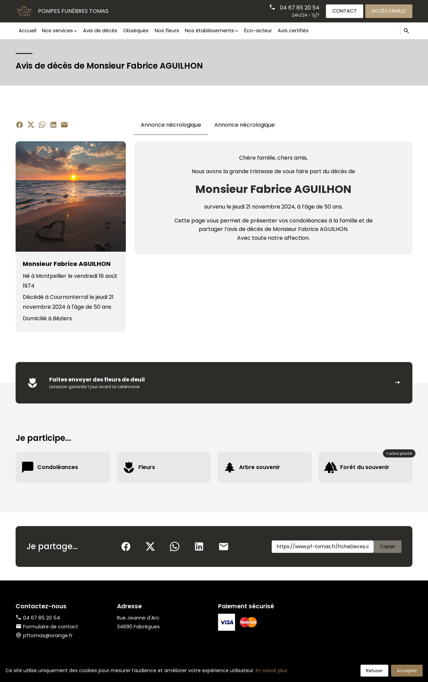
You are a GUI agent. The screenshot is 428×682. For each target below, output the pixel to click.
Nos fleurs (167, 30)
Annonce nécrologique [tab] (171, 125)
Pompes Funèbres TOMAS (73, 11)
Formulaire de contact (47, 626)
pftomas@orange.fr (48, 635)
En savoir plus (271, 670)
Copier (387, 546)
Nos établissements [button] (209, 30)
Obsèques (136, 30)
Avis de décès (100, 30)
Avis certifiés (293, 30)
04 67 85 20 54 (299, 8)
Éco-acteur (258, 30)
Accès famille (388, 10)
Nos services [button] (57, 30)
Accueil (27, 30)
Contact (344, 10)
